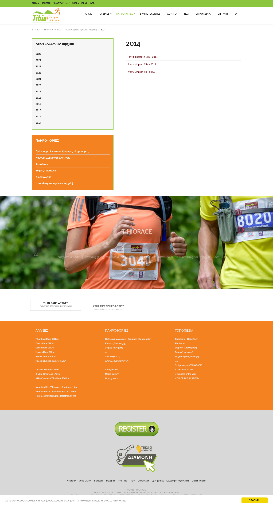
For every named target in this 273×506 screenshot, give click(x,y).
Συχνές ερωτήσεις (46, 170)
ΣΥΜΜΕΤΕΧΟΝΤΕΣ (150, 13)
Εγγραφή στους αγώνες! (177, 481)
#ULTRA (75, 3)
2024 (38, 60)
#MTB (92, 3)
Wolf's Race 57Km (44, 343)
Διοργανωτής (43, 177)
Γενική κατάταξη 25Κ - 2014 (143, 56)
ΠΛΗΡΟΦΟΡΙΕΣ (124, 13)
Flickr (132, 481)
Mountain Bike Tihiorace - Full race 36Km (56, 391)
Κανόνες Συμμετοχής (115, 343)
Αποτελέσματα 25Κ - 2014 (142, 64)
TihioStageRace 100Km (47, 339)
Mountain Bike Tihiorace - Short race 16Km (57, 387)
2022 (38, 72)
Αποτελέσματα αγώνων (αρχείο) (81, 29)
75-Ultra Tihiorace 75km (47, 369)
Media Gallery (112, 374)
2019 (38, 91)
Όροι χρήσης (111, 378)
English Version (199, 481)
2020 (38, 85)
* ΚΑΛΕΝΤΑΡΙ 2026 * (61, 3)
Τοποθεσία (42, 164)
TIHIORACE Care (185, 369)
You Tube (122, 481)
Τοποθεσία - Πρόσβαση (186, 339)
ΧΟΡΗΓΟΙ (172, 13)
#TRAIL (84, 3)
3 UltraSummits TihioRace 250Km (52, 378)
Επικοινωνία (143, 481)
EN (236, 13)
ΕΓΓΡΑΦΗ (222, 13)
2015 (38, 116)
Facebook (98, 481)
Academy (71, 481)
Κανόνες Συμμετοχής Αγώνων (53, 157)
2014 (38, 122)
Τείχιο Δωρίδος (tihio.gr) (187, 356)
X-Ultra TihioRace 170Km (48, 374)
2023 (38, 66)
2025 (38, 54)
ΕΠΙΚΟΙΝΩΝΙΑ (203, 13)
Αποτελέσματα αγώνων (116, 361)
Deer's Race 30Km (45, 348)
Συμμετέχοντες (112, 356)
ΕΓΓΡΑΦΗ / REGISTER (41, 3)
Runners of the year (186, 374)
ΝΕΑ (186, 13)
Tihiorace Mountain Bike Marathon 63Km (56, 396)
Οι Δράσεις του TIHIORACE (188, 365)
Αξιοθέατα (180, 343)
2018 (38, 97)
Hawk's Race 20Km (45, 352)
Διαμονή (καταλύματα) (186, 348)
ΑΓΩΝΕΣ (104, 13)
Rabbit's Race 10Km (46, 356)
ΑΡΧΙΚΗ (89, 13)
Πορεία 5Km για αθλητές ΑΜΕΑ (51, 361)
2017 (38, 104)
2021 (38, 79)
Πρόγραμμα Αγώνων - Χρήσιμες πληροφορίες (62, 151)
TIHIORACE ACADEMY (188, 378)
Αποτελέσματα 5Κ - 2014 (141, 72)
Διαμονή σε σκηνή (184, 352)
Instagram (110, 481)
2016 (38, 110)
